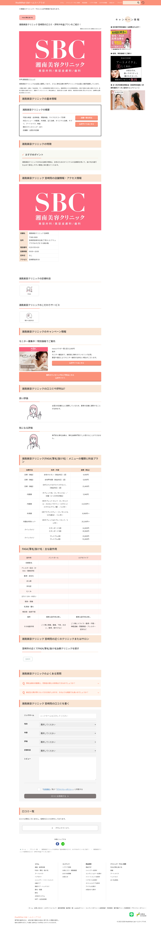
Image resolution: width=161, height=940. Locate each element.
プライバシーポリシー (64, 797)
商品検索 (84, 2)
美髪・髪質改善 (40, 875)
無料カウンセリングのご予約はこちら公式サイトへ (60, 378)
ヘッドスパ (114, 885)
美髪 (111, 879)
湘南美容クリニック (28, 82)
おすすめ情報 (103, 2)
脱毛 (36, 901)
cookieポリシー (75, 916)
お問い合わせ (29, 916)
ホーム (21, 916)
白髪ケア (38, 891)
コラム (62, 2)
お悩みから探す (91, 898)
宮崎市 (27, 663)
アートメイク (39, 882)
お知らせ (111, 2)
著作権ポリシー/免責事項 (120, 916)
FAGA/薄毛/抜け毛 (27, 18)
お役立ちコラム (40, 904)
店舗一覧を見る (86, 120)
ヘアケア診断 (93, 2)
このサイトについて (42, 916)
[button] (138, 2)
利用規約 (46, 797)
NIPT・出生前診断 (41, 907)
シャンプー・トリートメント (44, 888)
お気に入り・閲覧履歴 (69, 879)
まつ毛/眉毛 (114, 888)
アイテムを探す (91, 895)
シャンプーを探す (91, 879)
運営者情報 (54, 916)
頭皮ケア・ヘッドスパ (42, 895)
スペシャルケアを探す (93, 891)
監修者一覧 (64, 916)
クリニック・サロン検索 (73, 2)
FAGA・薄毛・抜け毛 (41, 879)
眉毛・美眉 (38, 898)
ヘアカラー (38, 885)
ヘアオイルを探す (91, 888)
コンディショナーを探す (93, 882)
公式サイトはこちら (86, 126)
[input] (131, 3)
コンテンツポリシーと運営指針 (92, 916)
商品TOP (88, 875)
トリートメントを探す (93, 885)
